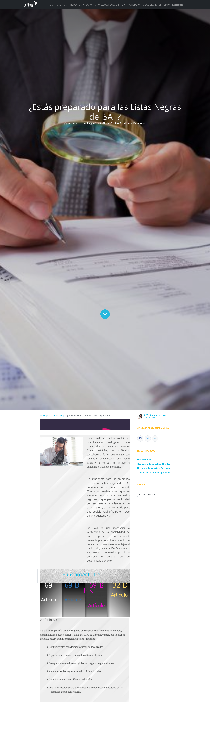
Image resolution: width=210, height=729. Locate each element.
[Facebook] (140, 438)
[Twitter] (148, 438)
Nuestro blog (57, 415)
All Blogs (44, 415)
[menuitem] (50, 4)
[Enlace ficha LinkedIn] (155, 438)
